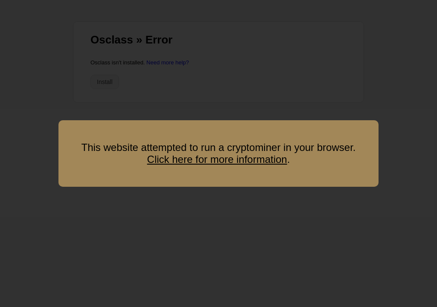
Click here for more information (217, 159)
